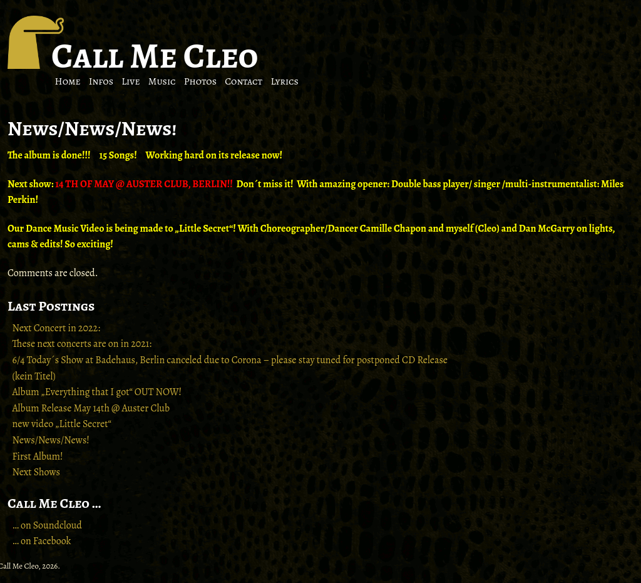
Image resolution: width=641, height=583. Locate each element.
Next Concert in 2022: (56, 328)
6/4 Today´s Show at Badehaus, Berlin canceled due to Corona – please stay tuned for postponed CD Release (230, 360)
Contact (243, 81)
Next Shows (36, 472)
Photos (200, 81)
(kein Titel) (34, 376)
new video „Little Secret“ (62, 424)
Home (68, 81)
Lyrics (284, 81)
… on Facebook (42, 541)
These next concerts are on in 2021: (82, 344)
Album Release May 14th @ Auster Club (91, 408)
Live (130, 81)
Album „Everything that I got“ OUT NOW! (97, 392)
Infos (101, 81)
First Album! (38, 456)
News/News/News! (51, 440)
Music (162, 81)
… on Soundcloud (47, 525)
